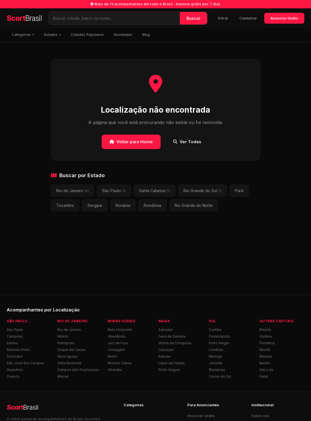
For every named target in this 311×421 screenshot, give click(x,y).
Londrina (216, 350)
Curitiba (215, 330)
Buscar (193, 18)
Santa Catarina (154, 190)
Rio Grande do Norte (194, 205)
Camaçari (166, 350)
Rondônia (152, 205)
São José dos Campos (25, 363)
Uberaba (115, 370)
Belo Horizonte (120, 330)
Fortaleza (267, 343)
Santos (12, 343)
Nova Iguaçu (67, 356)
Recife (264, 350)
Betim (112, 356)
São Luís (266, 370)
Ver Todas (187, 141)
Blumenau (217, 370)
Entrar (223, 18)
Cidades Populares (87, 34)
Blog (146, 34)
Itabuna (164, 356)
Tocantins (65, 205)
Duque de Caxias (71, 350)
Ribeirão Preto (18, 350)
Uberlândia (117, 336)
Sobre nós (260, 415)
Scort (24, 18)
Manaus (265, 356)
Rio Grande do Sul (202, 190)
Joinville (215, 363)
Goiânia (265, 336)
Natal (263, 376)
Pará (239, 190)
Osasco (13, 376)
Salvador (165, 330)
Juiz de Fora (118, 343)
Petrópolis (65, 343)
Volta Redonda (69, 363)
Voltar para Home (131, 141)
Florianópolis (219, 336)
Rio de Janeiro (72, 190)
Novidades (123, 34)
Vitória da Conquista (174, 343)
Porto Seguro (169, 370)
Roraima (123, 205)
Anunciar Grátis (284, 18)
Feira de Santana (172, 336)
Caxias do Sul (220, 376)
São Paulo (114, 190)
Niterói (62, 336)
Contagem (116, 350)
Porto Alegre (219, 343)
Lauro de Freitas (171, 363)
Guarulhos (15, 370)
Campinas (15, 336)
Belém (264, 363)
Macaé (62, 376)
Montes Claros (120, 363)
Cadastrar (248, 18)
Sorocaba (15, 356)
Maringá (215, 356)
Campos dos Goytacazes (78, 370)
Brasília (265, 330)
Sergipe (94, 205)
